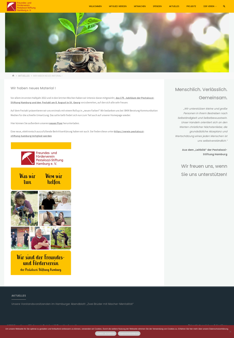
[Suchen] (224, 6)
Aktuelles (24, 75)
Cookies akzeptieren (106, 333)
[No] (230, 331)
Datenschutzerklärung (129, 333)
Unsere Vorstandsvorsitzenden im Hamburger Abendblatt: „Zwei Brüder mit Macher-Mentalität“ (72, 304)
